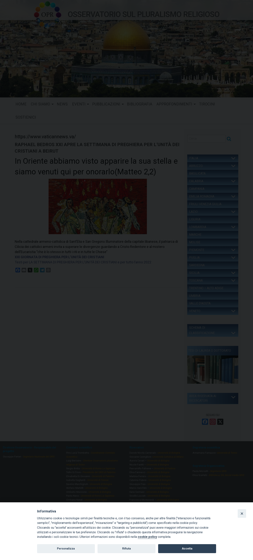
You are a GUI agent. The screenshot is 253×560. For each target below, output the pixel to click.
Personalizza (66, 548)
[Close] (242, 513)
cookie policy (147, 537)
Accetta (187, 548)
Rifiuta (126, 548)
